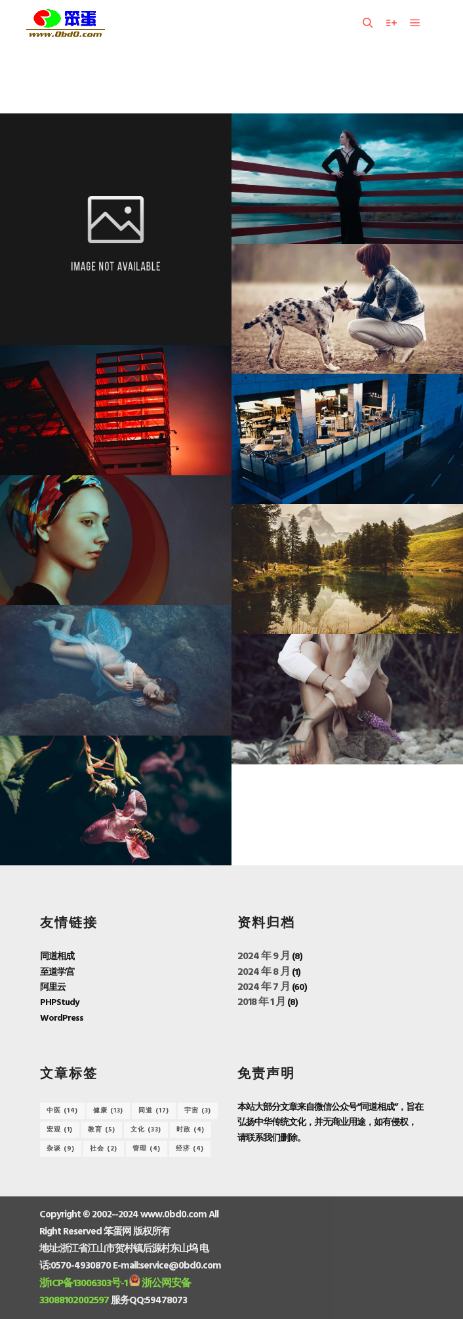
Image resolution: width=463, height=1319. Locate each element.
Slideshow (264, 80)
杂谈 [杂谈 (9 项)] (61, 1148)
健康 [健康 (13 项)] (108, 1110)
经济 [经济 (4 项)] (190, 1148)
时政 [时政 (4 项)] (190, 1129)
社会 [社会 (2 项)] (103, 1148)
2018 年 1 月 (261, 1002)
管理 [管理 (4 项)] (146, 1148)
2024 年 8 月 (263, 972)
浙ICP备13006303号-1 (83, 1283)
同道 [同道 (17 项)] (153, 1110)
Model (220, 80)
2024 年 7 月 (263, 987)
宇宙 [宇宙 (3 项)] (197, 1110)
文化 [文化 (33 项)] (146, 1129)
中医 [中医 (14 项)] (62, 1110)
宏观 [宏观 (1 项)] (60, 1129)
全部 (187, 80)
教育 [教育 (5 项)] (101, 1129)
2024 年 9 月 (263, 956)
